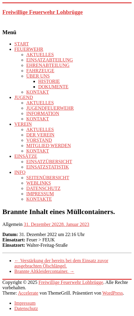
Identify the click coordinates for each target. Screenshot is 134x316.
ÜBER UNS (38, 75)
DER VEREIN (40, 134)
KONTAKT (37, 92)
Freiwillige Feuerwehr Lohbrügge (42, 12)
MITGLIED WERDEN (48, 145)
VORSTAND (39, 140)
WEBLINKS (38, 182)
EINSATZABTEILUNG (49, 59)
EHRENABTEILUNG (48, 65)
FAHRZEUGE (40, 70)
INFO (19, 172)
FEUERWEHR (28, 49)
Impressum (25, 303)
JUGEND (23, 97)
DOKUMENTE (53, 86)
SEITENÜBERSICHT (47, 177)
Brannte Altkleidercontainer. (44, 271)
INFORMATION (42, 113)
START (21, 43)
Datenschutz (26, 308)
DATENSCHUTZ (43, 188)
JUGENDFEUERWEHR (50, 108)
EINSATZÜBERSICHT (49, 161)
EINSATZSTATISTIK (47, 166)
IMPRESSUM (40, 193)
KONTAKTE (39, 199)
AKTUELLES (40, 54)
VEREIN (23, 124)
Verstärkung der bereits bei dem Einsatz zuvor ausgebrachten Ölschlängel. (61, 263)
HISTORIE (49, 81)
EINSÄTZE (25, 156)
